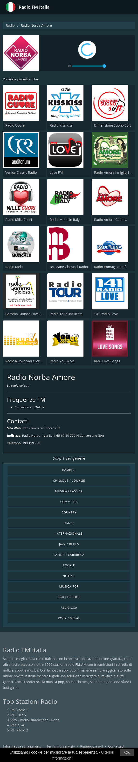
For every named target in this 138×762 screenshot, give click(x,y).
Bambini (69, 470)
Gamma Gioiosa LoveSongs (26, 314)
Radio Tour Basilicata (66, 314)
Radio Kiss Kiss (61, 125)
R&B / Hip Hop (69, 597)
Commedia (69, 502)
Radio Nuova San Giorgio (24, 361)
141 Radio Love (106, 314)
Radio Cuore (15, 125)
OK (127, 752)
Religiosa (69, 608)
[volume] (89, 66)
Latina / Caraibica (69, 555)
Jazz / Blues (69, 544)
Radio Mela (14, 266)
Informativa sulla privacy (22, 746)
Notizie (69, 576)
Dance (69, 523)
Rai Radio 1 (19, 710)
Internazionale (69, 533)
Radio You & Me (62, 361)
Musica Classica (69, 491)
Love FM (56, 172)
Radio (10, 25)
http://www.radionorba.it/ (41, 428)
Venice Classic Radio (21, 172)
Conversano (23, 407)
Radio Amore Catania (110, 219)
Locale (69, 565)
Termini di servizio (60, 746)
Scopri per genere (69, 458)
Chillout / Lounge (69, 481)
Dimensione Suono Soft (112, 125)
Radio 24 (17, 725)
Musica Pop (69, 586)
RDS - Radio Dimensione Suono (35, 720)
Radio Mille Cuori (18, 219)
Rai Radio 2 (19, 730)
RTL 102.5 (18, 715)
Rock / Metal (69, 618)
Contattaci (116, 746)
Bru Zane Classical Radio (69, 266)
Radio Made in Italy (65, 219)
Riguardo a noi (91, 746)
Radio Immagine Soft (110, 266)
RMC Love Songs (107, 361)
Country (69, 512)
